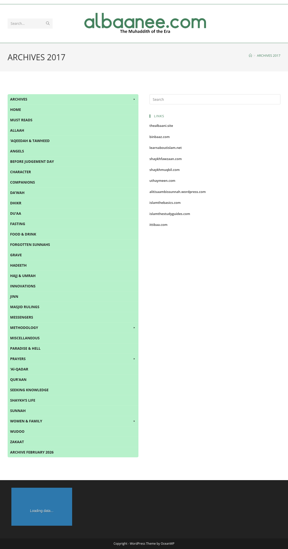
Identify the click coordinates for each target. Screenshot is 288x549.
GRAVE (16, 254)
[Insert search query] (215, 99)
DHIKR (15, 203)
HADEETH (18, 265)
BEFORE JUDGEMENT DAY (32, 161)
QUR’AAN (18, 379)
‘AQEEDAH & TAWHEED (30, 140)
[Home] (250, 55)
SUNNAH (18, 410)
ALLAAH (17, 130)
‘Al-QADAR (19, 369)
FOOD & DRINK (23, 234)
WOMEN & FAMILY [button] (73, 421)
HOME (15, 109)
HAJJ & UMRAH (23, 275)
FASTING (17, 223)
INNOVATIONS (22, 286)
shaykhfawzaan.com (166, 158)
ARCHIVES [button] (73, 99)
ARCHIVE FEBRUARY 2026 (32, 452)
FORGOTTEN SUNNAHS (30, 244)
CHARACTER (20, 171)
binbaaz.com (160, 136)
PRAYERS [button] (73, 359)
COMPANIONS (22, 182)
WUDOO (17, 431)
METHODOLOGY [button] (73, 328)
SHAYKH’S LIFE (22, 400)
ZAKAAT (17, 441)
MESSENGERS (21, 317)
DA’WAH (17, 192)
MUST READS (21, 119)
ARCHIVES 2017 (268, 55)
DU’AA (15, 213)
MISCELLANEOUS (24, 338)
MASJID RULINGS (24, 306)
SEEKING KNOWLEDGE (29, 389)
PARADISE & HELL (25, 348)
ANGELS (17, 151)
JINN (14, 296)
